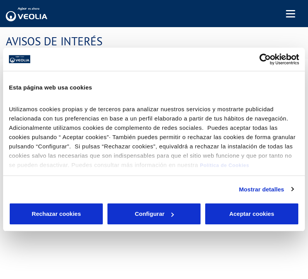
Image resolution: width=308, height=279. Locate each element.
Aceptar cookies (251, 213)
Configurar (154, 213)
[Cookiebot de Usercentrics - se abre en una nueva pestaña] (265, 59)
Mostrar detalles (261, 189)
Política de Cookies (224, 165)
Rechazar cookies (56, 213)
